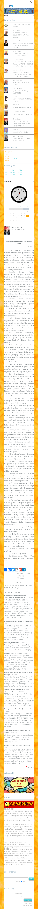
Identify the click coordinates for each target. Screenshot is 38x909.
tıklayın (16, 587)
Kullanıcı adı (18, 893)
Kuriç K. (15, 97)
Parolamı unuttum (28, 903)
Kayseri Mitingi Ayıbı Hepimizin (22, 114)
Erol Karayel (16, 30)
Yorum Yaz (30, 573)
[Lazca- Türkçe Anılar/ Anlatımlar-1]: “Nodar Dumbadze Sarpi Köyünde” (23, 45)
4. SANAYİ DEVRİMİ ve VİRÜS (22, 107)
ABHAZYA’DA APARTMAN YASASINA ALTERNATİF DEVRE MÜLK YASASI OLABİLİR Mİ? (22, 74)
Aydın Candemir (18, 136)
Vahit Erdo (16, 105)
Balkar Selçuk (17, 119)
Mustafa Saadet (18, 59)
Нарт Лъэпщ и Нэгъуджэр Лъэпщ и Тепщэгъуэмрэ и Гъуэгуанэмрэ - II (21, 123)
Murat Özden (17, 51)
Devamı (30, 767)
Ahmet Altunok (17, 80)
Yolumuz (15, 27)
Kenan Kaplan (17, 88)
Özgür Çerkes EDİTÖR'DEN (21, 24)
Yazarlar (21, 578)
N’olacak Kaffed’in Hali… (20, 132)
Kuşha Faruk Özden (19, 112)
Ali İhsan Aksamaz (18, 41)
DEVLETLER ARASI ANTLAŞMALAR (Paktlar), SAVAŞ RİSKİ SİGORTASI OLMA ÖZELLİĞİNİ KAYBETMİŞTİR (23, 64)
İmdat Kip (16, 129)
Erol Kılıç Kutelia (18, 70)
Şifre (20, 896)
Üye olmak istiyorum (27, 905)
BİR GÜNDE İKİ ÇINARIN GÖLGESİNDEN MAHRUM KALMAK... (21, 35)
